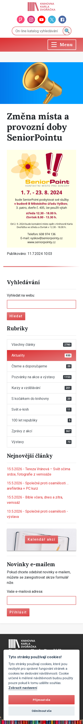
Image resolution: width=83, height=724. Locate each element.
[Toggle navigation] (62, 44)
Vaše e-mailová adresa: (25, 591)
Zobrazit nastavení (22, 688)
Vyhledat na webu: (21, 295)
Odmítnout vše (42, 711)
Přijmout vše (41, 699)
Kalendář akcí (41, 539)
